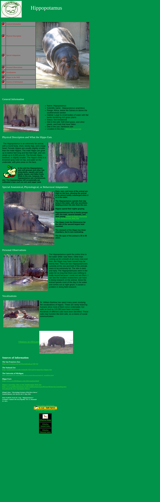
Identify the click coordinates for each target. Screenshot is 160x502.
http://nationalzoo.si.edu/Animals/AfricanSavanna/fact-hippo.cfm (27, 370)
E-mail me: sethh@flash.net (45, 410)
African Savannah (73, 129)
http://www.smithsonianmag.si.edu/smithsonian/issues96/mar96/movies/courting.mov (34, 387)
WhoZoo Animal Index (45, 425)
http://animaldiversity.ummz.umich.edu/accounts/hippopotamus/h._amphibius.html (28, 375)
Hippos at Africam (28, 341)
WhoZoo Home (45, 420)
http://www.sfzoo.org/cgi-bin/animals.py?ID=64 (20, 364)
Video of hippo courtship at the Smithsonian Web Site (71, 217)
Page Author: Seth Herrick (45, 405)
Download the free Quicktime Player (16, 389)
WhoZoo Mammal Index (45, 431)
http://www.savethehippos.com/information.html (20, 381)
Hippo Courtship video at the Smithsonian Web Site (21, 385)
